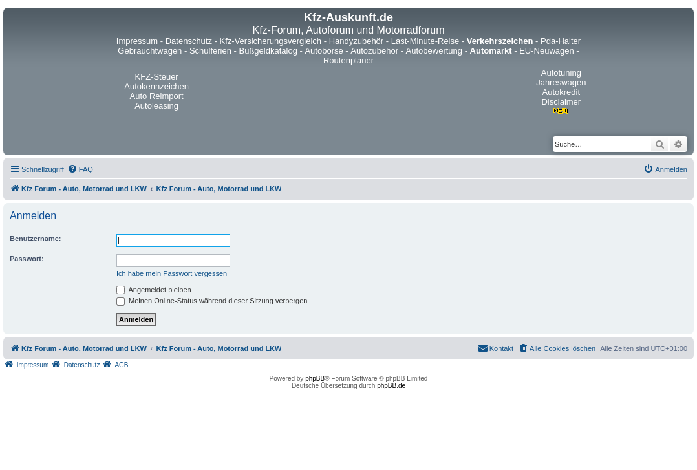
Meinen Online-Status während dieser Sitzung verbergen (211, 300)
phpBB (315, 378)
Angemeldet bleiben (153, 290)
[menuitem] (80, 169)
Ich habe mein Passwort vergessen (171, 273)
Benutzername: (35, 238)
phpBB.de (391, 385)
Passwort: (27, 258)
